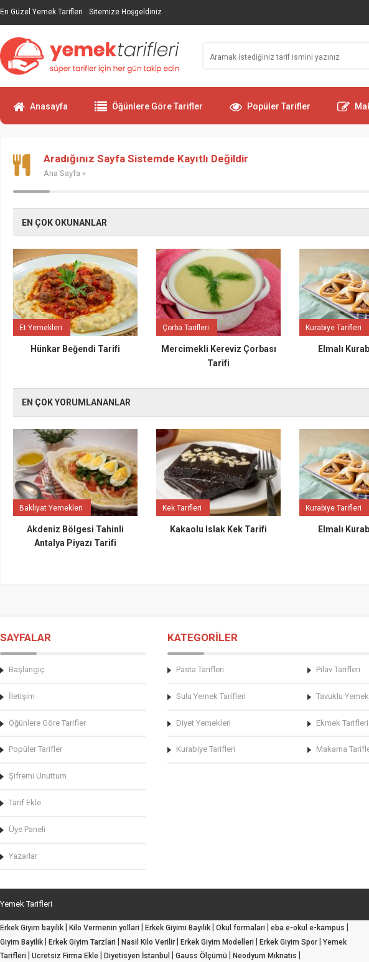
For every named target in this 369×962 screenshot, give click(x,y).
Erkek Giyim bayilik (31, 927)
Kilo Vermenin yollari (104, 927)
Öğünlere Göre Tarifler (149, 111)
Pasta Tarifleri (200, 669)
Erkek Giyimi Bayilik (177, 927)
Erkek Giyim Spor (288, 942)
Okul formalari (240, 927)
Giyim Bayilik (21, 942)
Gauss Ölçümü (201, 955)
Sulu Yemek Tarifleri (211, 696)
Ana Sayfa (62, 173)
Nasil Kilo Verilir (148, 942)
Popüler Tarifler (270, 111)
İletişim (22, 696)
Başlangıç (26, 669)
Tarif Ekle (25, 802)
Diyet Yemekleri (203, 723)
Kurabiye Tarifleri (205, 749)
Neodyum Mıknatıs (265, 955)
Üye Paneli (27, 829)
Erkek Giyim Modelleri (217, 942)
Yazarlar (23, 856)
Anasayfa (40, 111)
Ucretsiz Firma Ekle (65, 955)
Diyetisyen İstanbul (137, 955)
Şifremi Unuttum (38, 775)
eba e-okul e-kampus (308, 927)
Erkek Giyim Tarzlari (82, 942)
